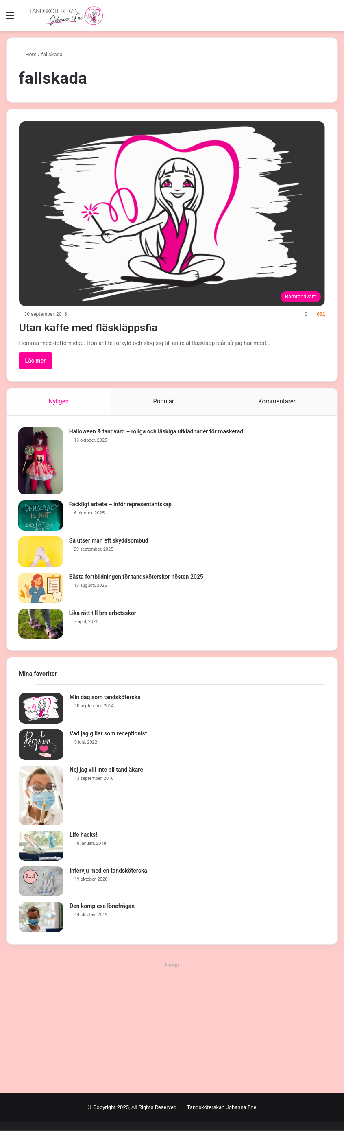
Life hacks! (83, 835)
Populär (163, 401)
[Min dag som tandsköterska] (41, 709)
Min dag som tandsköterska (105, 698)
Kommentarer (276, 401)
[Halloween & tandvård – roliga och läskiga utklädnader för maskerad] (41, 461)
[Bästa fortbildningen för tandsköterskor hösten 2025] (41, 588)
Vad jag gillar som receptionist (108, 734)
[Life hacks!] (41, 846)
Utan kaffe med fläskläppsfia (97, 327)
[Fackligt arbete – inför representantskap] (41, 516)
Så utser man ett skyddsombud (109, 541)
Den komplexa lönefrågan (102, 906)
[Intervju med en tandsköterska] (41, 882)
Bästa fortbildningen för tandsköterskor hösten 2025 (137, 577)
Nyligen (58, 401)
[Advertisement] (172, 1028)
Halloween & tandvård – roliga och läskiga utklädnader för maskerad (157, 432)
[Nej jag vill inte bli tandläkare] (41, 796)
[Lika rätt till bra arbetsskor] (41, 624)
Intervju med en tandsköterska (108, 871)
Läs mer (35, 360)
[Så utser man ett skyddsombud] (41, 552)
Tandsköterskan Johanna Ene (222, 1108)
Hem (28, 54)
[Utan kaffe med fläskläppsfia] (172, 213)
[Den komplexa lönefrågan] (41, 918)
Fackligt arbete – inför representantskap (121, 504)
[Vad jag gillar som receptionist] (41, 745)
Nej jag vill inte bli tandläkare (106, 770)
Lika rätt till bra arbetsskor (103, 613)
